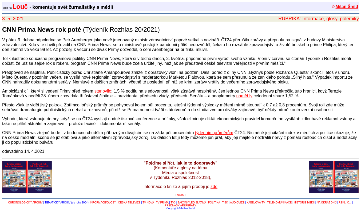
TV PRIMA (162, 202)
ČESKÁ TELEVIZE (129, 202)
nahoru (180, 194)
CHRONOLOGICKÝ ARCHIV (25, 202)
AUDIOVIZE (237, 202)
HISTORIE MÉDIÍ (304, 202)
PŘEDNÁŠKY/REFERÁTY (180, 205)
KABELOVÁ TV (256, 202)
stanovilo (102, 91)
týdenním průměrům (214, 132)
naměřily (244, 96)
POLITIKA (214, 202)
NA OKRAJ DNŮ (326, 202)
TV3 (173, 202)
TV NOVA (148, 202)
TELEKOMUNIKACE (279, 202)
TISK (225, 202)
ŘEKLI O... (345, 202)
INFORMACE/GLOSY (103, 202)
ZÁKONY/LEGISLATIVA (192, 202)
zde (214, 186)
